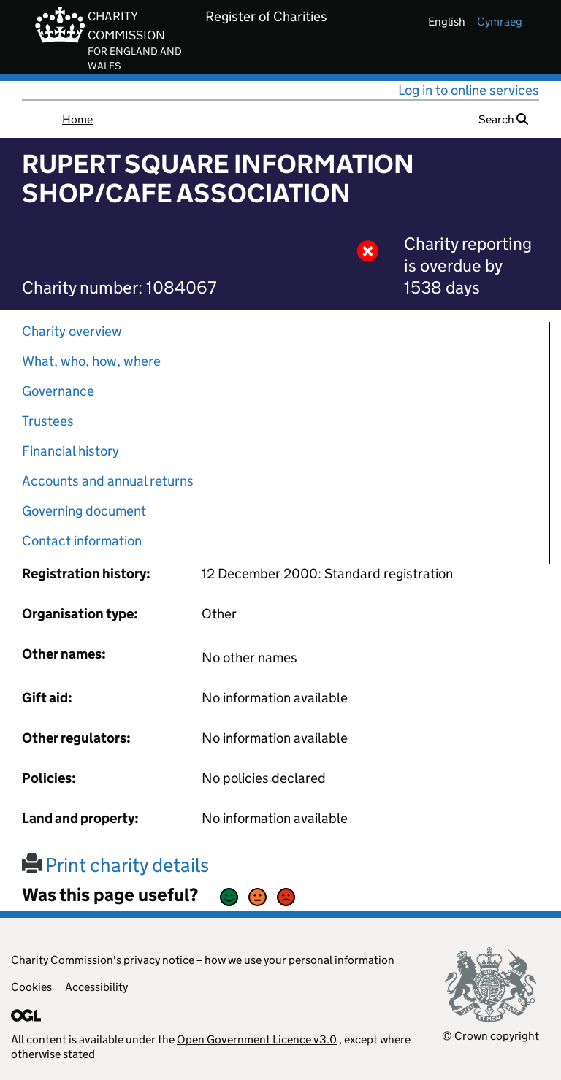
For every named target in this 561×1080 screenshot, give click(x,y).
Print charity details (115, 865)
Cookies (31, 987)
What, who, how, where (91, 361)
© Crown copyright (490, 1036)
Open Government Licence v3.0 (257, 1039)
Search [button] (503, 119)
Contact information (82, 540)
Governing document (84, 510)
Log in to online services (468, 90)
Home (77, 119)
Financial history (70, 451)
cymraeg (499, 21)
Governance (58, 391)
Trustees (48, 421)
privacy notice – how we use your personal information (258, 960)
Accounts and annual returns (108, 480)
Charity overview (72, 331)
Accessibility (96, 987)
